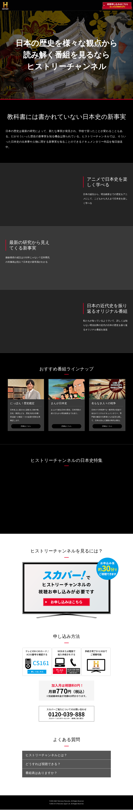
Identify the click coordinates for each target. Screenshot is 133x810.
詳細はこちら (26, 426)
